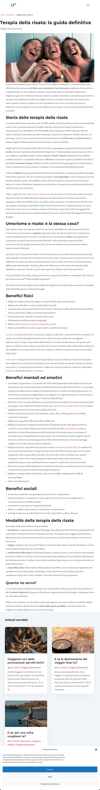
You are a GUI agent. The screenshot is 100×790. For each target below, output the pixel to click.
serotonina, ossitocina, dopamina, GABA (37, 324)
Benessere (11, 15)
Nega (50, 777)
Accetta (50, 769)
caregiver (36, 741)
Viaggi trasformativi (30, 667)
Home (2, 15)
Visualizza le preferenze (50, 784)
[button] (96, 749)
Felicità (10, 744)
